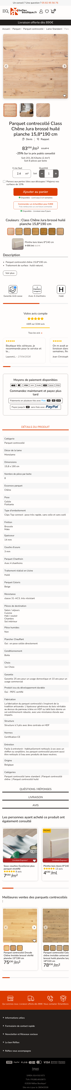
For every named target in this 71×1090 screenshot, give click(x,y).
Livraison (35, 797)
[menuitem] (10, 110)
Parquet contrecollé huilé (26, 779)
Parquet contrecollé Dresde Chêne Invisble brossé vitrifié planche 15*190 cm (19, 955)
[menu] (5, 11)
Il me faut (17, 168)
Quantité (43, 168)
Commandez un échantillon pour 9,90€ (35, 205)
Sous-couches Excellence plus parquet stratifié (19, 867)
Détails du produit (35, 427)
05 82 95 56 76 (50, 2)
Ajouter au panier (35, 192)
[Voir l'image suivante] (34, 927)
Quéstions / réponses (36, 789)
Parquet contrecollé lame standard (22, 776)
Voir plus (9, 273)
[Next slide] (64, 66)
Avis (36, 805)
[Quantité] (49, 174)
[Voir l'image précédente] (6, 927)
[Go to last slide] (6, 66)
